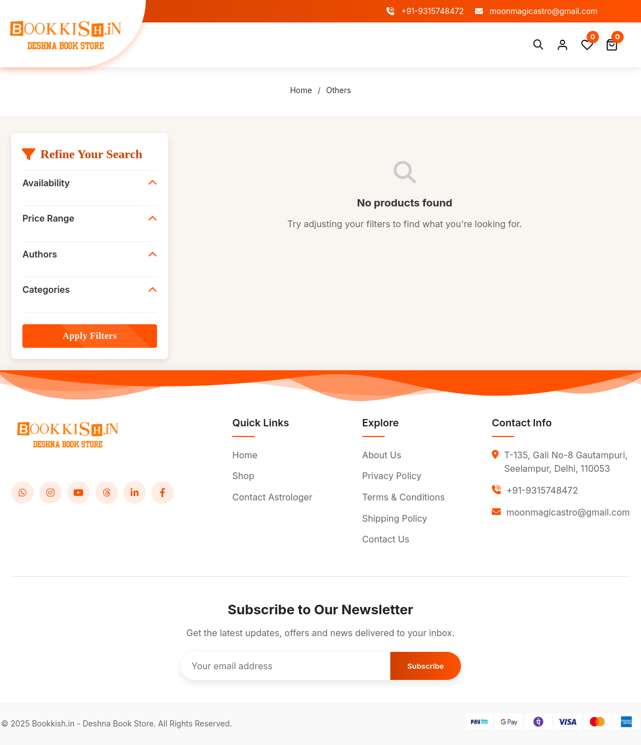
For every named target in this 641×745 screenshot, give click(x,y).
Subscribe (425, 665)
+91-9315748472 (425, 11)
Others (338, 90)
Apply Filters (90, 336)
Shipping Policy (394, 518)
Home (183, 44)
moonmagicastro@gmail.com (536, 11)
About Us (267, 44)
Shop (221, 44)
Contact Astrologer (340, 44)
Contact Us (385, 539)
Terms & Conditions (403, 497)
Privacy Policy (392, 475)
